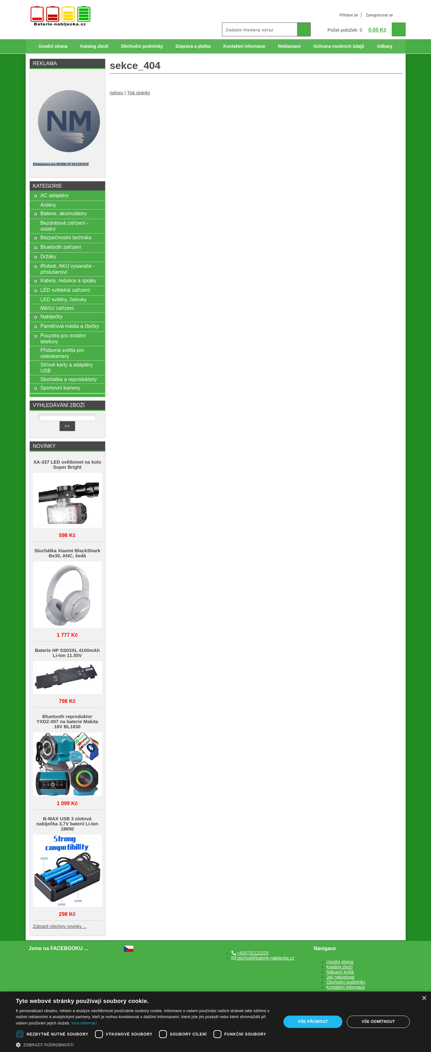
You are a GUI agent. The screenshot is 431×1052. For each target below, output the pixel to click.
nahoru (117, 93)
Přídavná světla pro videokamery (62, 353)
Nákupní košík (340, 972)
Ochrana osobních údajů (338, 46)
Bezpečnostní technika (65, 237)
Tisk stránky (138, 93)
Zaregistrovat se (379, 15)
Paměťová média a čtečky (69, 326)
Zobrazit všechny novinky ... (59, 926)
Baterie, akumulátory (63, 213)
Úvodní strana (53, 46)
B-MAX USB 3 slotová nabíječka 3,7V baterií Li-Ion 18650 (67, 823)
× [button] (423, 998)
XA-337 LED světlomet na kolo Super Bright (67, 465)
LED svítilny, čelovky (63, 299)
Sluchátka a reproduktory (68, 379)
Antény (48, 205)
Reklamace (289, 46)
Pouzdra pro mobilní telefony (63, 338)
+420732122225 (250, 953)
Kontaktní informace (244, 46)
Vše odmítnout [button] (378, 1021)
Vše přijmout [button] (313, 1021)
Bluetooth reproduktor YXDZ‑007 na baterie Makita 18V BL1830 (67, 721)
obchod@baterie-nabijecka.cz (263, 958)
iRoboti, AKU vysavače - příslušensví (67, 269)
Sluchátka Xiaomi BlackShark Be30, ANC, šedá (67, 553)
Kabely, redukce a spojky (68, 280)
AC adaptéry (54, 195)
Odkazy (384, 46)
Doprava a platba (193, 46)
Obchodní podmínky (142, 46)
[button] (144, 1044)
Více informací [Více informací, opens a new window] (84, 1023)
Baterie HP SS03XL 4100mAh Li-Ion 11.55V (67, 653)
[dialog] (215, 1022)
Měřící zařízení (57, 308)
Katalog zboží (94, 46)
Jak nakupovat (340, 977)
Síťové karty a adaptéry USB (66, 367)
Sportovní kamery (60, 388)
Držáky (48, 256)
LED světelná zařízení (65, 290)
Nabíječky (51, 316)
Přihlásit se (348, 15)
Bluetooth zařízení (60, 247)
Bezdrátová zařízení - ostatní (64, 226)
